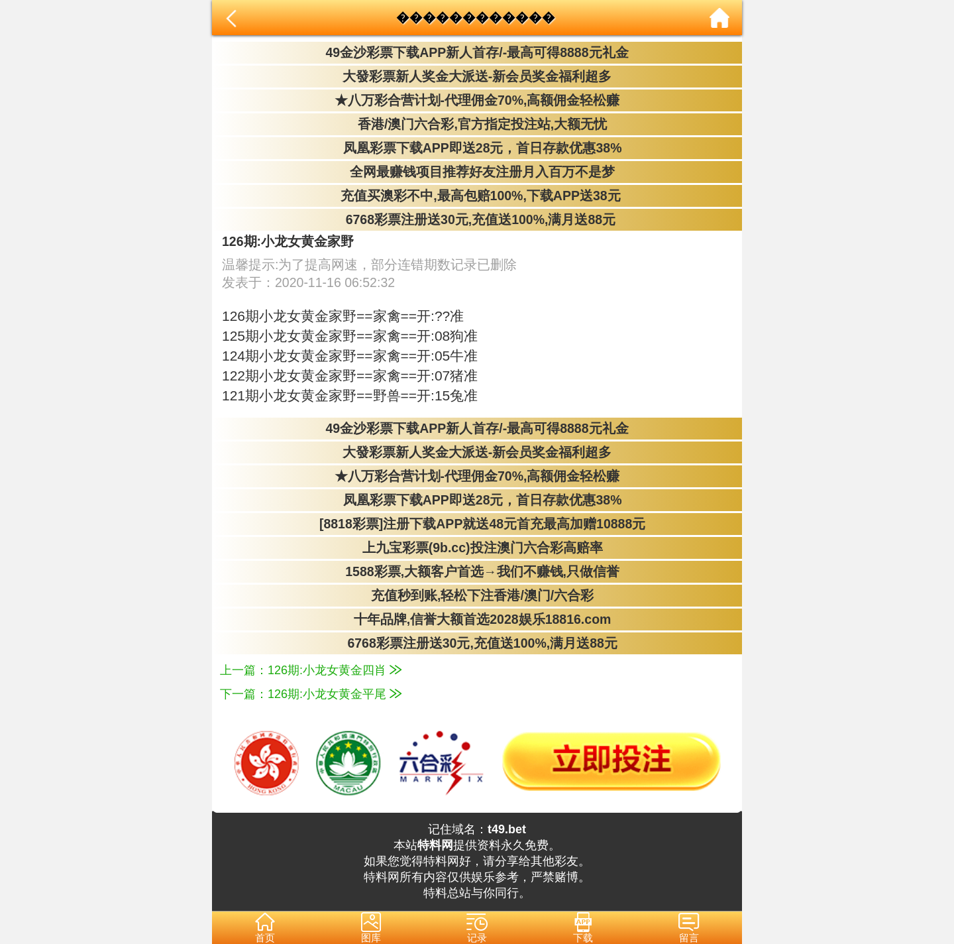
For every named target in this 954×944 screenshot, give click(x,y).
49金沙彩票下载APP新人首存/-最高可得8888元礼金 (476, 52)
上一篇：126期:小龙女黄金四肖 (310, 670)
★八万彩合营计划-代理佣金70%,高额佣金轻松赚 (477, 100)
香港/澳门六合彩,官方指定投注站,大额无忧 (477, 124)
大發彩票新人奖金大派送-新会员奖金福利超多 (477, 76)
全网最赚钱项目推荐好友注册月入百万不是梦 (477, 171)
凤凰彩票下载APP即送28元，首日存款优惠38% (476, 148)
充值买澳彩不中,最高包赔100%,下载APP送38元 (476, 195)
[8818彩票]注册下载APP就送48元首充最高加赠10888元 (477, 523)
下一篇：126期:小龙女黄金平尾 (310, 694)
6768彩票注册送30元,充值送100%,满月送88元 (477, 219)
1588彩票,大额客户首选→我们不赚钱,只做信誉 (477, 571)
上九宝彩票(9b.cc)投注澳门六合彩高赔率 (476, 547)
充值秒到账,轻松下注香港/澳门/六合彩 (477, 595)
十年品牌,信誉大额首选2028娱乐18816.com (477, 619)
